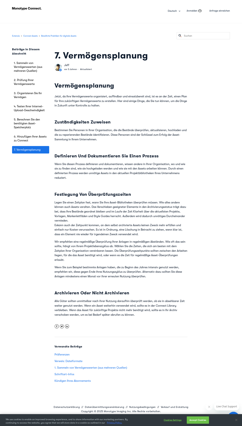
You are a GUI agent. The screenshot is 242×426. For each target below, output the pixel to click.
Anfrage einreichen (219, 10)
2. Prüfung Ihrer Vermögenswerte (24, 82)
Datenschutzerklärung (67, 407)
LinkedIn (67, 326)
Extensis (16, 36)
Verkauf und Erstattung (174, 407)
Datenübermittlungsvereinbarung (104, 407)
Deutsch (173, 10)
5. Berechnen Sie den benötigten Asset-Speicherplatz (27, 123)
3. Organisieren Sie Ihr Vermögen (28, 95)
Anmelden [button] (192, 10)
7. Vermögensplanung (27, 149)
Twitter (62, 326)
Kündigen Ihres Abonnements (73, 380)
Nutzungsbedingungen (142, 407)
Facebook (57, 326)
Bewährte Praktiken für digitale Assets (58, 36)
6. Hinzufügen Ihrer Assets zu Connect (30, 138)
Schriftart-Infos (64, 374)
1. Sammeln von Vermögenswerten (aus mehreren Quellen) (28, 66)
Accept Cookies (197, 422)
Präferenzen (62, 354)
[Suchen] (203, 35)
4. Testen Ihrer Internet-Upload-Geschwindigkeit (29, 108)
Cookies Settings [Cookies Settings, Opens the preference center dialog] (172, 422)
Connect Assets (30, 36)
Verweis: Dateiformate (68, 361)
